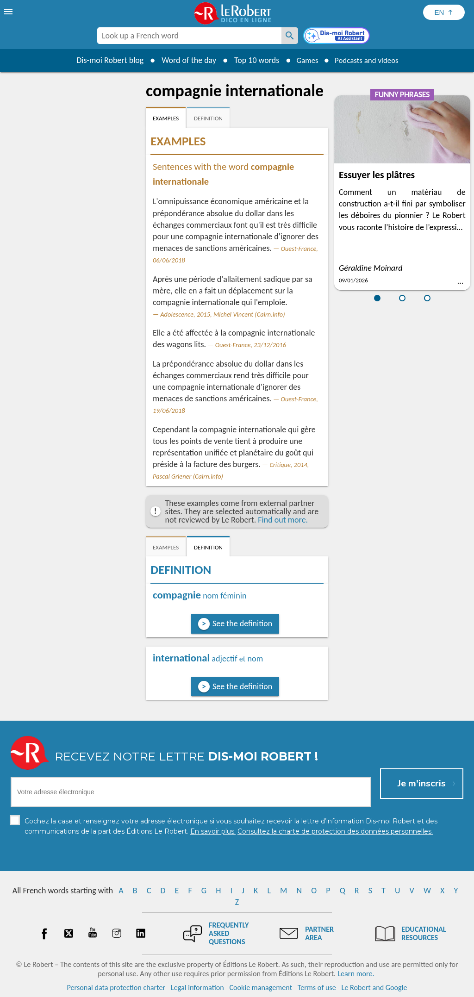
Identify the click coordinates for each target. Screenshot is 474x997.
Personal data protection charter (116, 987)
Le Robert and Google (374, 987)
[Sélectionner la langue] (444, 12)
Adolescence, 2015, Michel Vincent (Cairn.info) (222, 314)
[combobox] (189, 35)
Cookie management (260, 987)
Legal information (197, 987)
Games (304, 60)
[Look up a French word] (289, 35)
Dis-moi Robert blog (105, 60)
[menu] (9, 12)
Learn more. (355, 973)
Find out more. (283, 520)
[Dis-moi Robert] (337, 36)
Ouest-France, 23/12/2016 (250, 345)
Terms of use (317, 987)
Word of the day (184, 60)
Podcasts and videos (368, 60)
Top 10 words (252, 60)
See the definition (242, 623)
